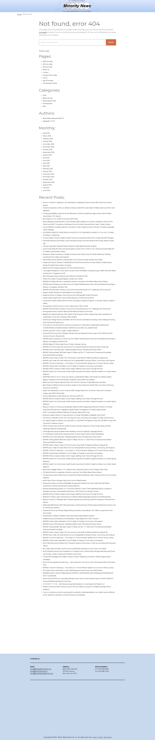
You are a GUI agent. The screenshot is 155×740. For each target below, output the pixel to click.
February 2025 (49, 169)
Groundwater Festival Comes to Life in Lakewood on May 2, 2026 (70, 317)
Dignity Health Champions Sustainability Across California (67, 303)
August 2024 (48, 185)
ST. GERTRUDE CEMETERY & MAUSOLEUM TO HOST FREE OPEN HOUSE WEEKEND (78, 486)
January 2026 (48, 141)
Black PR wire (48, 98)
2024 (45, 95)
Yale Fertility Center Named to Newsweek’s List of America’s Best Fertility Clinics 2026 (79, 265)
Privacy (100, 737)
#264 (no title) (49, 61)
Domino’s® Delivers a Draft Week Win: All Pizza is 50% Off (67, 434)
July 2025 (47, 158)
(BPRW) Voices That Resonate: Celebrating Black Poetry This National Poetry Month (78, 369)
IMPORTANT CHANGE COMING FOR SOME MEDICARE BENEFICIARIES (72, 595)
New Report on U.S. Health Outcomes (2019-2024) (64, 219)
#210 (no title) (48, 64)
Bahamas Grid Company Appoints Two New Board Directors (68, 273)
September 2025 (50, 152)
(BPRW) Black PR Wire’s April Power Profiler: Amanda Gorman (69, 360)
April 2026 (47, 133)
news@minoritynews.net (38, 723)
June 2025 (47, 160)
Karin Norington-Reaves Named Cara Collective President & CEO (70, 281)
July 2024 (47, 188)
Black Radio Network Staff (54, 118)
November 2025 (50, 147)
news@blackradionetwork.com (40, 721)
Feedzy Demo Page (51, 75)
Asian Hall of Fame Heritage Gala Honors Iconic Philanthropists (70, 551)
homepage (44, 32)
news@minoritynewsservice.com (41, 725)
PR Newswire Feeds (51, 83)
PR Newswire (48, 103)
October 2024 (49, 179)
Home (45, 78)
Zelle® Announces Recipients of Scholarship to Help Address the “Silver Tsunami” (78, 598)
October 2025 (48, 149)
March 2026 (48, 136)
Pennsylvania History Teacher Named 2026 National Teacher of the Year (73, 325)
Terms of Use (108, 737)
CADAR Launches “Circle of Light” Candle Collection (65, 347)
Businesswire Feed (51, 101)
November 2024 (50, 177)
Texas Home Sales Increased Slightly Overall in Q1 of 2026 (67, 284)
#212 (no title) (48, 67)
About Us (47, 70)
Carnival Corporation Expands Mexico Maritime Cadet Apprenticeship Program (76, 251)
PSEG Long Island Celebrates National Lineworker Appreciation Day (71, 456)
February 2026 (49, 139)
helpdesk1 (47, 121)
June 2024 (47, 190)
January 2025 (48, 171)
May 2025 (47, 163)
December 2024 (50, 174)
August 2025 (48, 155)
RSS (44, 106)
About (93, 737)
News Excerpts (49, 80)
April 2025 (47, 166)
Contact (46, 72)
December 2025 (50, 144)
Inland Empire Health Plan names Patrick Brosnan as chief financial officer (74, 309)
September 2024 (50, 182)
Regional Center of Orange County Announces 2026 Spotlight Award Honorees (76, 306)
